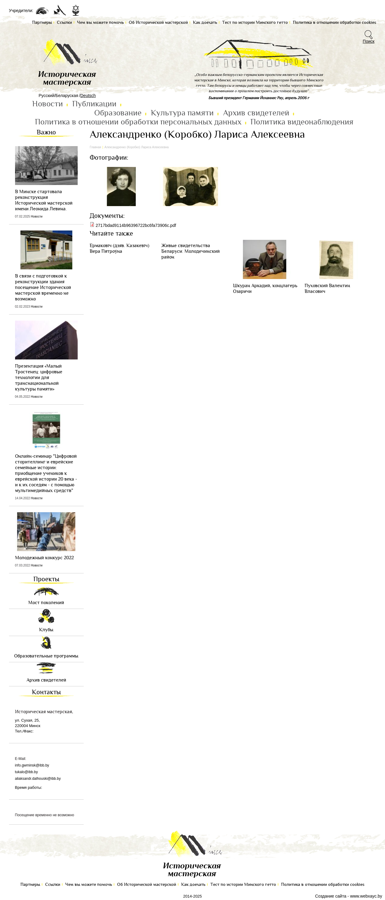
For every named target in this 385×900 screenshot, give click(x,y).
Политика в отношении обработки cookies (323, 884)
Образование (117, 113)
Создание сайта (330, 896)
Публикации (94, 104)
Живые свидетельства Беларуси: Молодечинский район (190, 251)
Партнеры (30, 884)
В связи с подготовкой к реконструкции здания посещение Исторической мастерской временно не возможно (43, 288)
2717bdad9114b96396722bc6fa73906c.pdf (136, 225)
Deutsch (88, 95)
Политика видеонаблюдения (301, 122)
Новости (47, 104)
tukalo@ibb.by (26, 772)
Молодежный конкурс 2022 (44, 557)
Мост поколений (46, 602)
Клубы (46, 629)
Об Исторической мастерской (146, 884)
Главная (95, 147)
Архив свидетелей (256, 113)
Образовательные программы (46, 656)
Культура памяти (182, 113)
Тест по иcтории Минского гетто (243, 884)
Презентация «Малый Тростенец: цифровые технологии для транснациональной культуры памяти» (38, 378)
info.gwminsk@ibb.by (32, 765)
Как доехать (193, 884)
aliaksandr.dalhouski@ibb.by (38, 778)
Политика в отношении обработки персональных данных (138, 122)
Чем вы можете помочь (88, 884)
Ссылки (52, 884)
